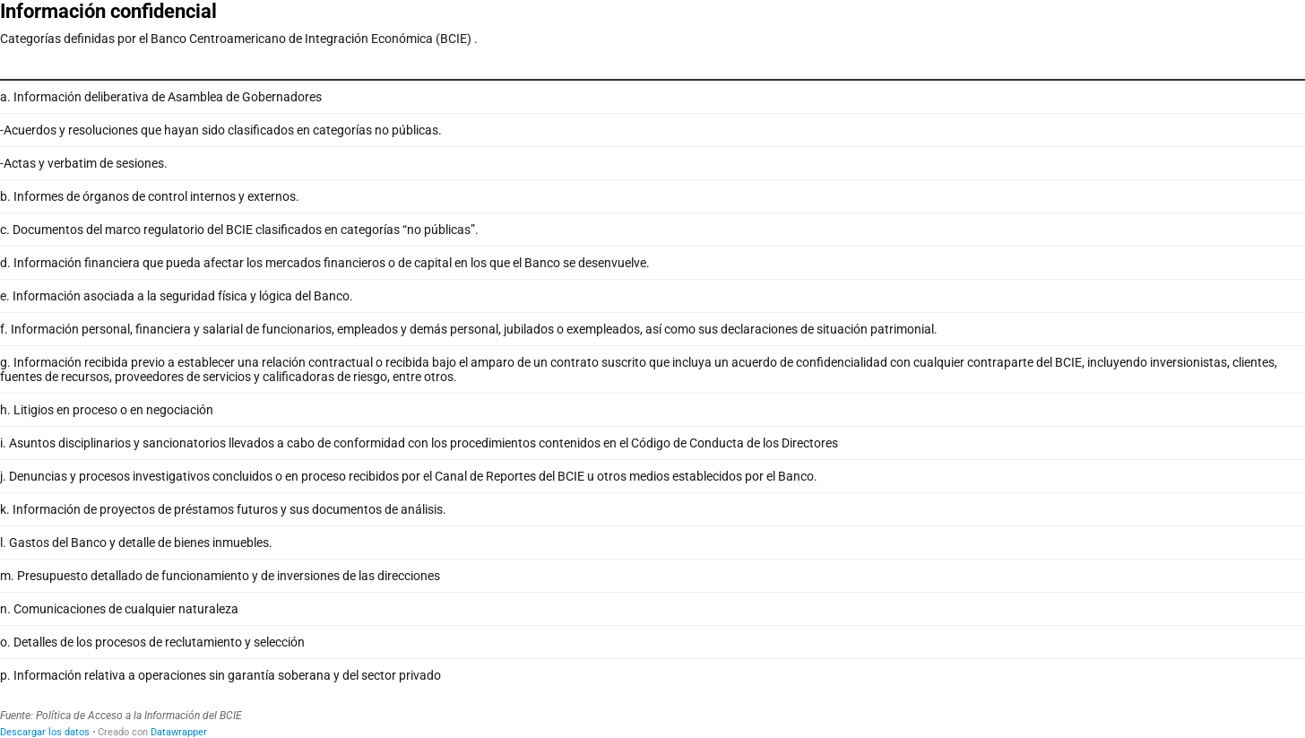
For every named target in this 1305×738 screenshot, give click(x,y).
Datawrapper (179, 732)
